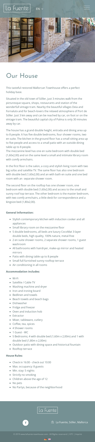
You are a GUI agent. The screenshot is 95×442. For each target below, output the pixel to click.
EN (39, 9)
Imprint (78, 434)
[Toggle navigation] (86, 8)
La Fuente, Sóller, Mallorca (69, 422)
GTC (71, 434)
